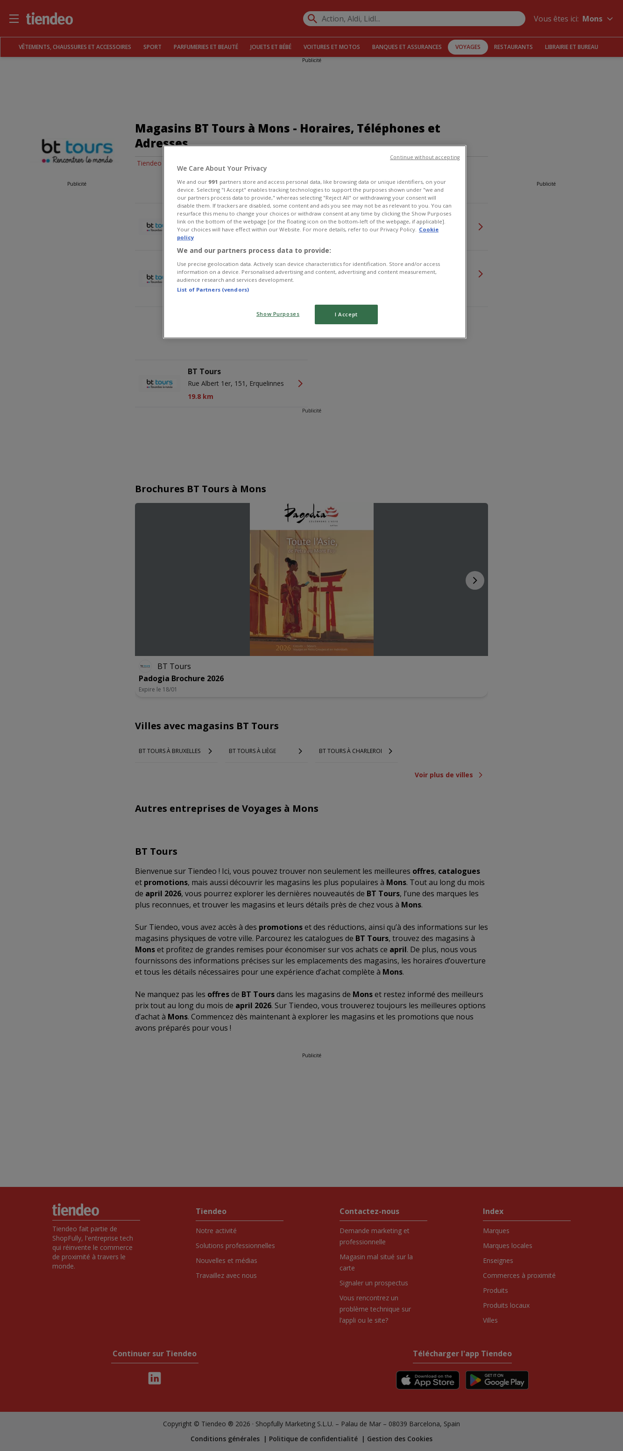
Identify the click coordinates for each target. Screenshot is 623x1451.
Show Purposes (277, 313)
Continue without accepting (425, 157)
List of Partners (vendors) (213, 289)
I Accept (346, 314)
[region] (315, 242)
